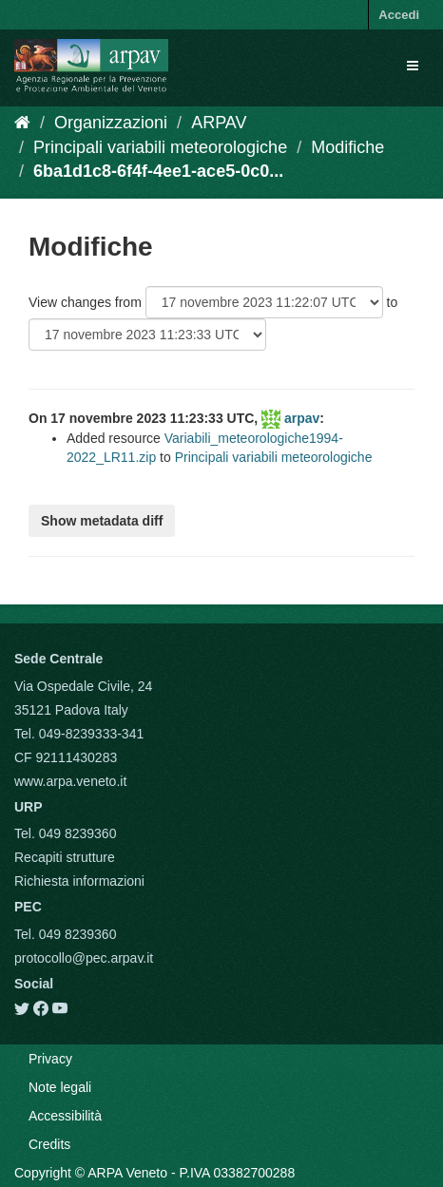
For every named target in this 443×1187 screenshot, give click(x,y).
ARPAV (218, 122)
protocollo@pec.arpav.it (83, 958)
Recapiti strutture (64, 857)
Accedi (398, 15)
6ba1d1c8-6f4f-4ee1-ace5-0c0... (158, 171)
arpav (301, 418)
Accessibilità (65, 1115)
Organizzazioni (110, 122)
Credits (49, 1144)
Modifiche (347, 147)
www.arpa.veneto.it (70, 781)
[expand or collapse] (412, 66)
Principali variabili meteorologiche (160, 147)
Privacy (50, 1058)
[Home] (22, 122)
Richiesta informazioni (79, 881)
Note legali (60, 1087)
